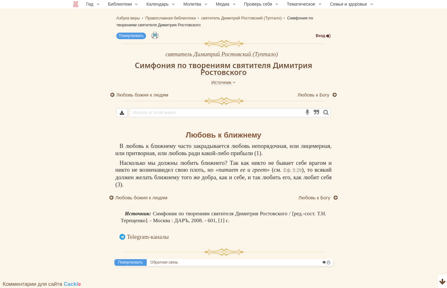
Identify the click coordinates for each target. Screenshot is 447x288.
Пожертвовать (131, 36)
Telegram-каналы (148, 236)
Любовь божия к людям (142, 94)
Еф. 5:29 (292, 170)
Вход (323, 36)
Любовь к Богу (314, 94)
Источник (223, 82)
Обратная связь (164, 262)
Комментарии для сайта (42, 284)
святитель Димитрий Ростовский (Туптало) (222, 54)
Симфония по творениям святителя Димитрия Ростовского (223, 68)
